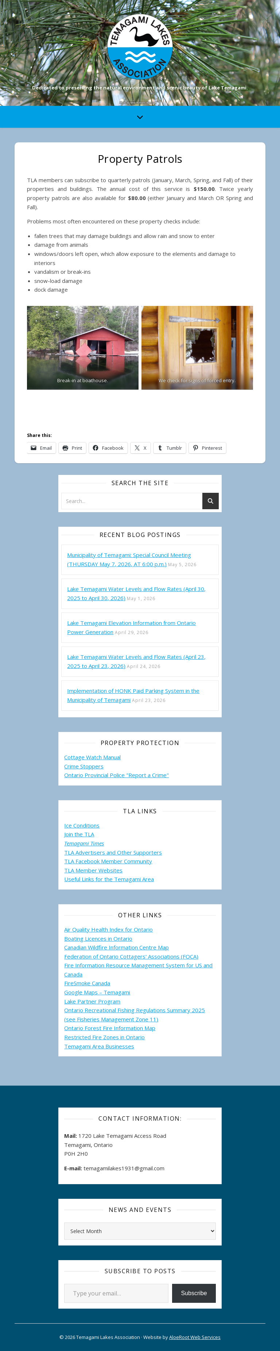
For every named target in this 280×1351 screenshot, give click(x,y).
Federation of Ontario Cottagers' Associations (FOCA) (131, 956)
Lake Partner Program (92, 1001)
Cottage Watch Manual (92, 757)
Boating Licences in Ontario (98, 938)
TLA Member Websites (93, 870)
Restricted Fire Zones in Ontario (104, 1037)
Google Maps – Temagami (97, 992)
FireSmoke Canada (87, 983)
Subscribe (194, 1293)
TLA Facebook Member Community (108, 861)
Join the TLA (79, 834)
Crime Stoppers (84, 766)
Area (148, 879)
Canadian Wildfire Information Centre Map (116, 947)
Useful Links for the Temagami (103, 879)
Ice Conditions (82, 825)
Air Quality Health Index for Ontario (108, 929)
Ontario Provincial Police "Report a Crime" (116, 775)
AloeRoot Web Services (195, 1337)
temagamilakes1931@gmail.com (123, 1168)
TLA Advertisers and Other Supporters (113, 852)
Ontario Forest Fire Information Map (109, 1028)
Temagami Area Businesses (99, 1046)
